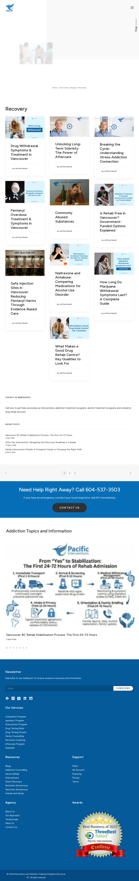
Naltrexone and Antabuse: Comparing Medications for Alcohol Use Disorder (68, 284)
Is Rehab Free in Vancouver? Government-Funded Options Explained (113, 221)
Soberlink (10, 748)
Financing (77, 774)
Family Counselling (14, 736)
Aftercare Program (15, 744)
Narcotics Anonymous (16, 789)
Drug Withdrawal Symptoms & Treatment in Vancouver (24, 152)
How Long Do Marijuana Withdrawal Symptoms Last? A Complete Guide (113, 293)
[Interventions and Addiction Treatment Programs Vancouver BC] (23, 7)
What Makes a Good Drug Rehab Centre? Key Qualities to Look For (68, 354)
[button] (132, 7)
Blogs (8, 766)
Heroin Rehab (12, 774)
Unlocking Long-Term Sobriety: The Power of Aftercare (68, 150)
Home (54, 88)
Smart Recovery (13, 781)
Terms (75, 781)
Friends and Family (14, 793)
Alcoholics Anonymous (16, 785)
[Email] (69, 688)
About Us (10, 811)
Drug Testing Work (14, 728)
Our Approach (12, 815)
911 (98, 497)
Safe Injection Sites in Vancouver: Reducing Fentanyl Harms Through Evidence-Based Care (24, 298)
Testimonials (11, 819)
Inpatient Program (14, 720)
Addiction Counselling (16, 770)
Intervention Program (16, 724)
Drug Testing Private (15, 732)
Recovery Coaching (15, 740)
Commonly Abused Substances (64, 217)
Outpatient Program (15, 716)
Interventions (12, 777)
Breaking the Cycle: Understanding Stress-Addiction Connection (113, 153)
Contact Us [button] (70, 507)
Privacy (76, 777)
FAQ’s (75, 766)
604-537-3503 (103, 490)
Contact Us (11, 827)
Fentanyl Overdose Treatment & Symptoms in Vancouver (21, 219)
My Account (78, 770)
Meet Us (9, 823)
